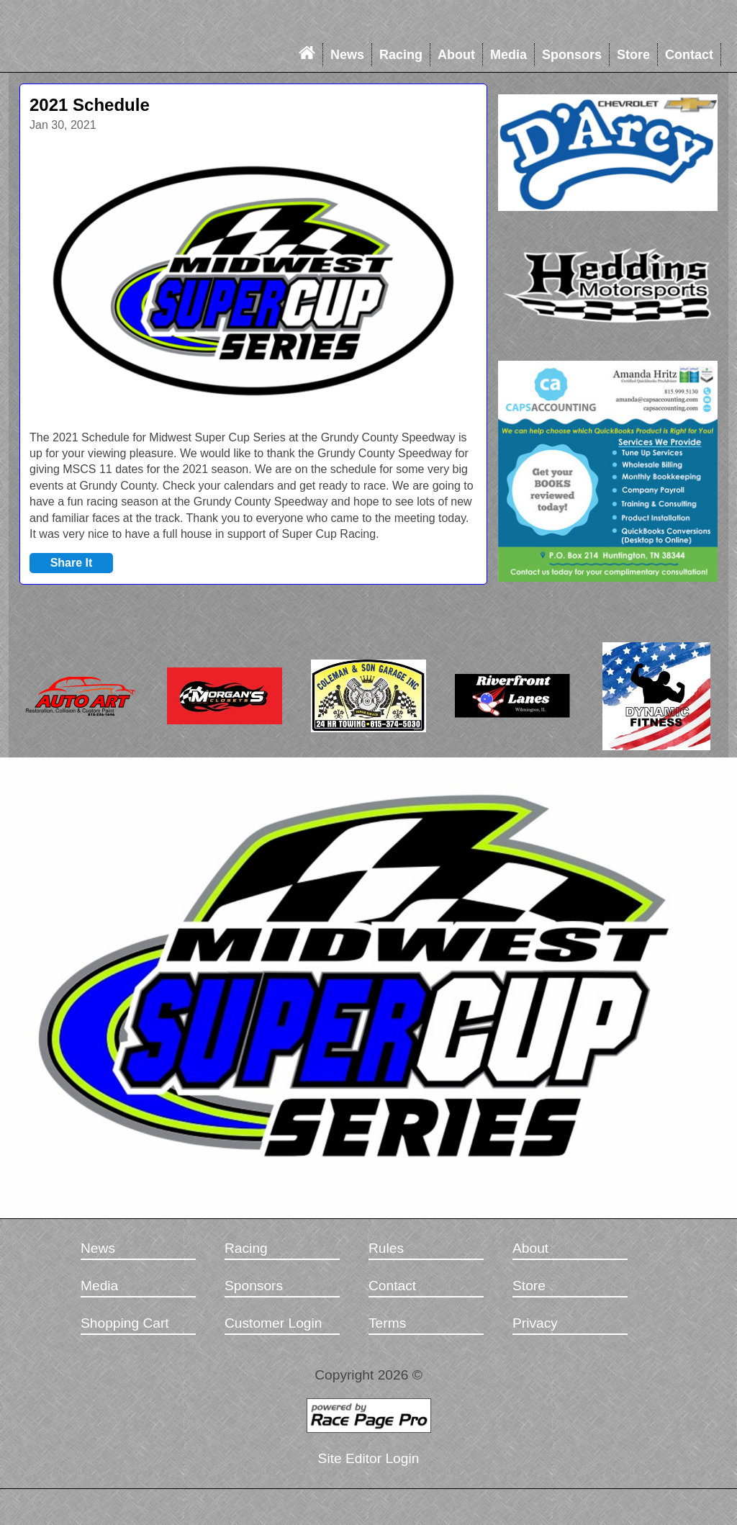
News (347, 55)
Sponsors (572, 55)
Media (508, 55)
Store (633, 55)
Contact (689, 55)
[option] (253, 281)
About (456, 55)
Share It (71, 563)
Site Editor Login (369, 1458)
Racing (400, 55)
